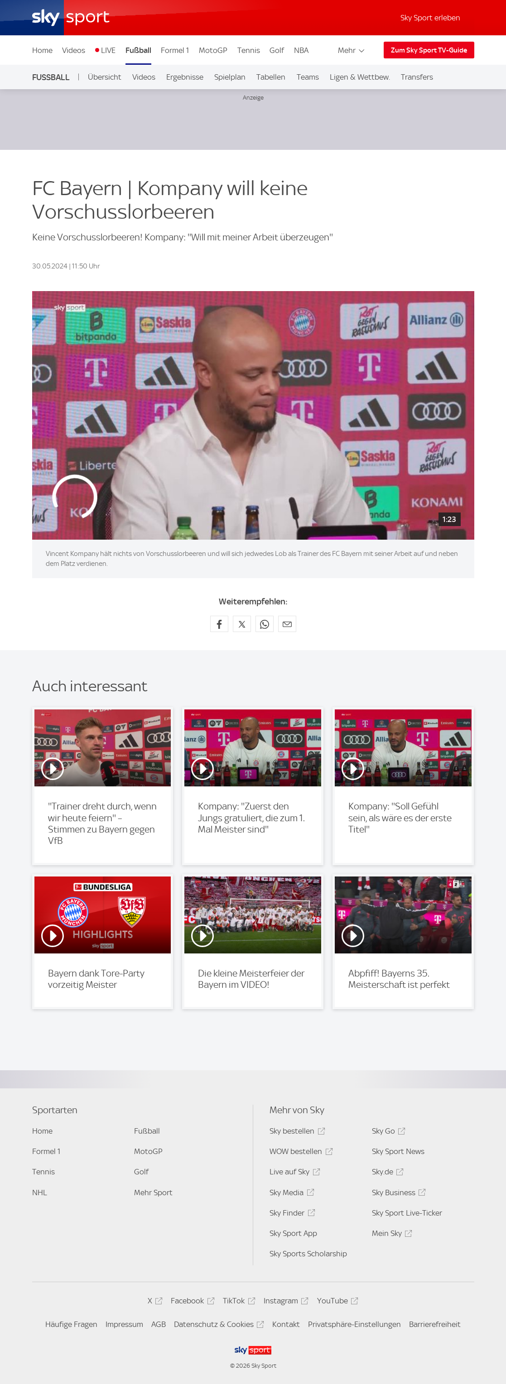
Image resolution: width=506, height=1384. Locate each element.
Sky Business (397, 1194)
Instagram (285, 1302)
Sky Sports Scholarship (308, 1253)
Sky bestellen (296, 1132)
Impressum (124, 1324)
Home (42, 50)
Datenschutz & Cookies (217, 1326)
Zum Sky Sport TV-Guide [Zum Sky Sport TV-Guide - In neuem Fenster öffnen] (429, 50)
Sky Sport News (398, 1151)
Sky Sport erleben (430, 17)
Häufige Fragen (71, 1324)
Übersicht (104, 76)
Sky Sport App (293, 1233)
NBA (301, 50)
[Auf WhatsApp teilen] (264, 624)
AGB (158, 1324)
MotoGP (213, 50)
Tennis (248, 50)
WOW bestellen (300, 1153)
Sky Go (387, 1132)
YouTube (336, 1302)
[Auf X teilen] (242, 624)
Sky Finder (291, 1214)
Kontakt (286, 1324)
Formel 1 (175, 50)
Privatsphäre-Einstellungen (354, 1324)
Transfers (417, 76)
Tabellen (270, 76)
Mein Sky (391, 1235)
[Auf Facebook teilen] (219, 624)
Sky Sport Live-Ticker (407, 1212)
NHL (39, 1192)
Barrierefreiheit (435, 1324)
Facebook (191, 1302)
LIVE (108, 50)
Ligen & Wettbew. (360, 76)
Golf (277, 50)
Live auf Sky (293, 1173)
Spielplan (230, 76)
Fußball (138, 50)
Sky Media (290, 1194)
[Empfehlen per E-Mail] (287, 624)
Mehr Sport (153, 1192)
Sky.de (386, 1173)
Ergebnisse (184, 76)
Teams (308, 76)
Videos (73, 50)
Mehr (352, 50)
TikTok (237, 1302)
